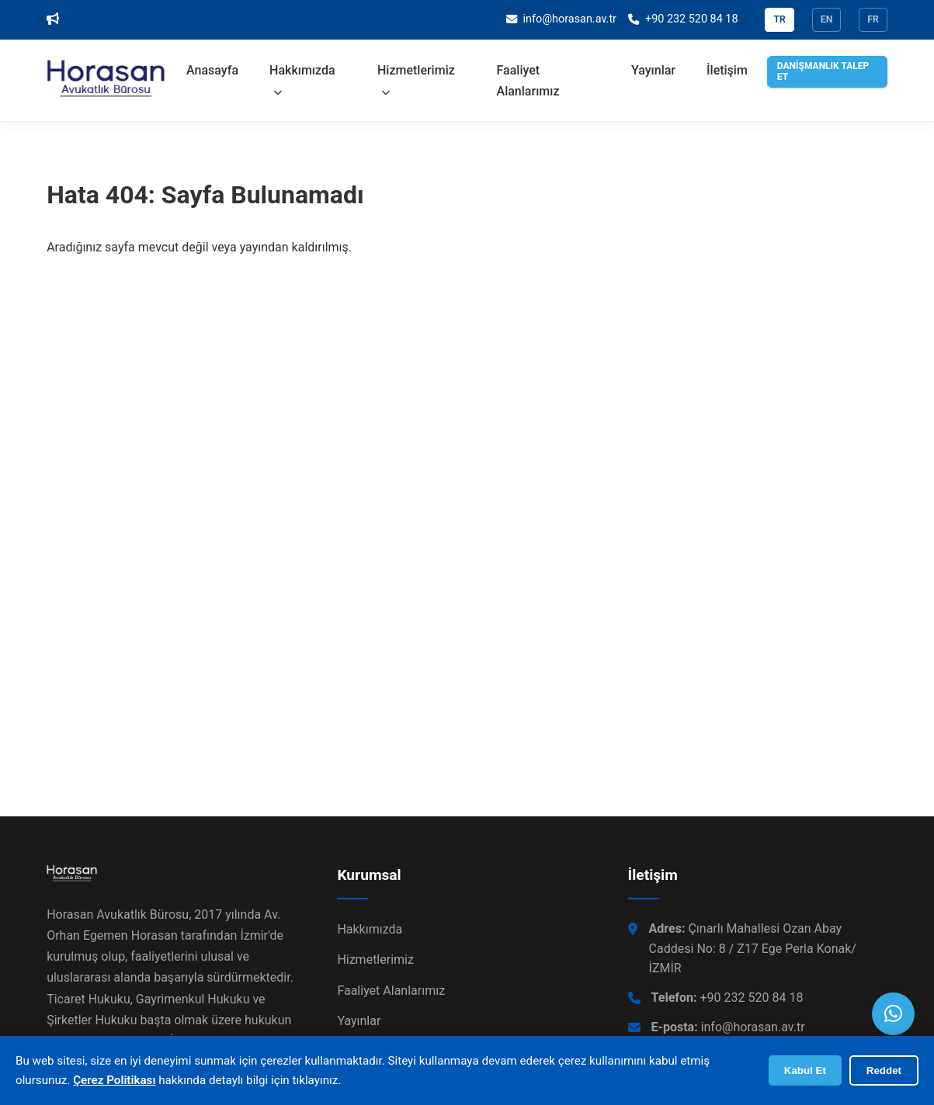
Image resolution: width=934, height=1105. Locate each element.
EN (827, 19)
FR (873, 19)
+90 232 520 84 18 (727, 997)
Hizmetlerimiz (416, 80)
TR (779, 19)
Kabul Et (805, 1070)
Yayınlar (653, 70)
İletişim (727, 70)
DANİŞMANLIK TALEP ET (823, 71)
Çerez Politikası (114, 1080)
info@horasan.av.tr (728, 1027)
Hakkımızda (302, 80)
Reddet (883, 1070)
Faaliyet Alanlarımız (528, 81)
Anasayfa (212, 70)
